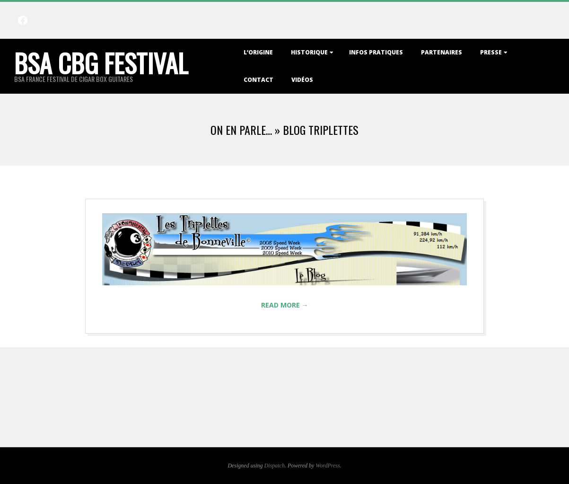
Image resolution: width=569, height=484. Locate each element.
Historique (309, 52)
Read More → (284, 304)
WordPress (327, 465)
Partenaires (441, 52)
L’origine (258, 52)
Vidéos (302, 80)
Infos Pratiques (376, 52)
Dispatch (274, 465)
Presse (491, 52)
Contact (258, 80)
